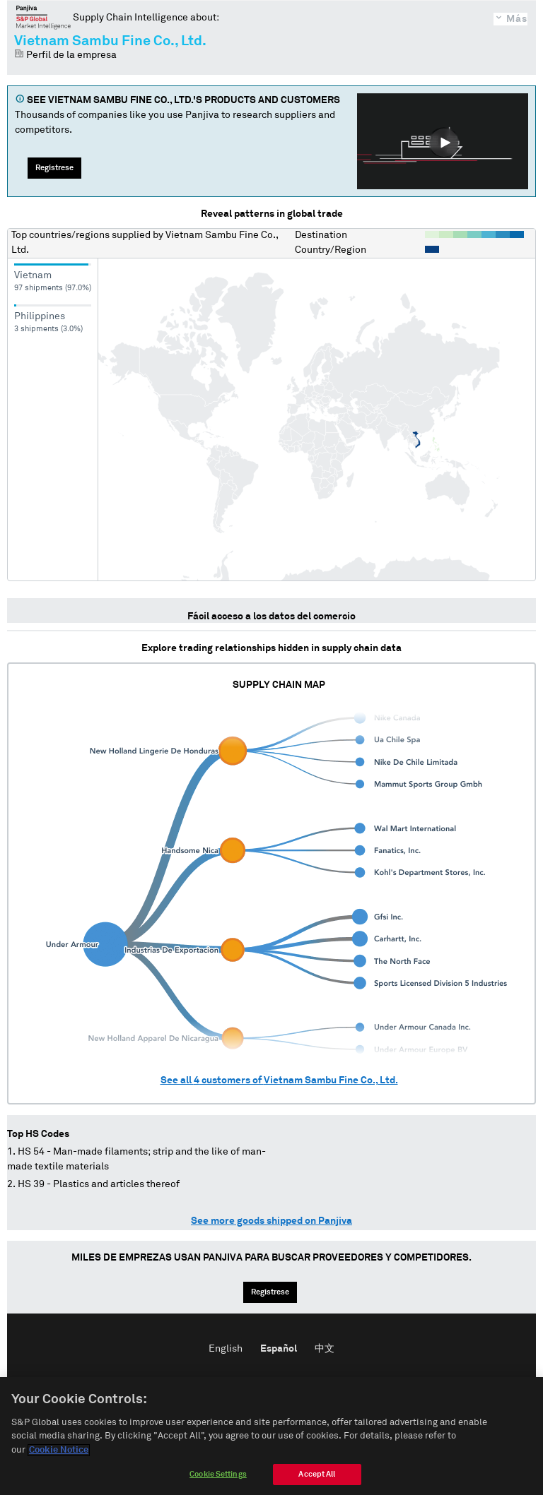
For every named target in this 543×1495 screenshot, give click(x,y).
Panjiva (43, 17)
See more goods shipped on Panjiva (271, 1221)
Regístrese (54, 168)
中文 (324, 1349)
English (226, 1349)
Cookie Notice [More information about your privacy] (58, 1461)
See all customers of (279, 1080)
